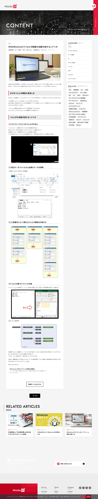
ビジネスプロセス (72, 50)
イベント (70, 66)
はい (84, 496)
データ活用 (18, 49)
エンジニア (44, 49)
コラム (70, 47)
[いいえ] (96, 496)
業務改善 (11, 49)
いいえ (88, 496)
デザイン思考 (71, 62)
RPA (9, 43)
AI (68, 58)
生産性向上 (37, 49)
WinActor (29, 49)
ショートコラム (72, 78)
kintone (70, 74)
